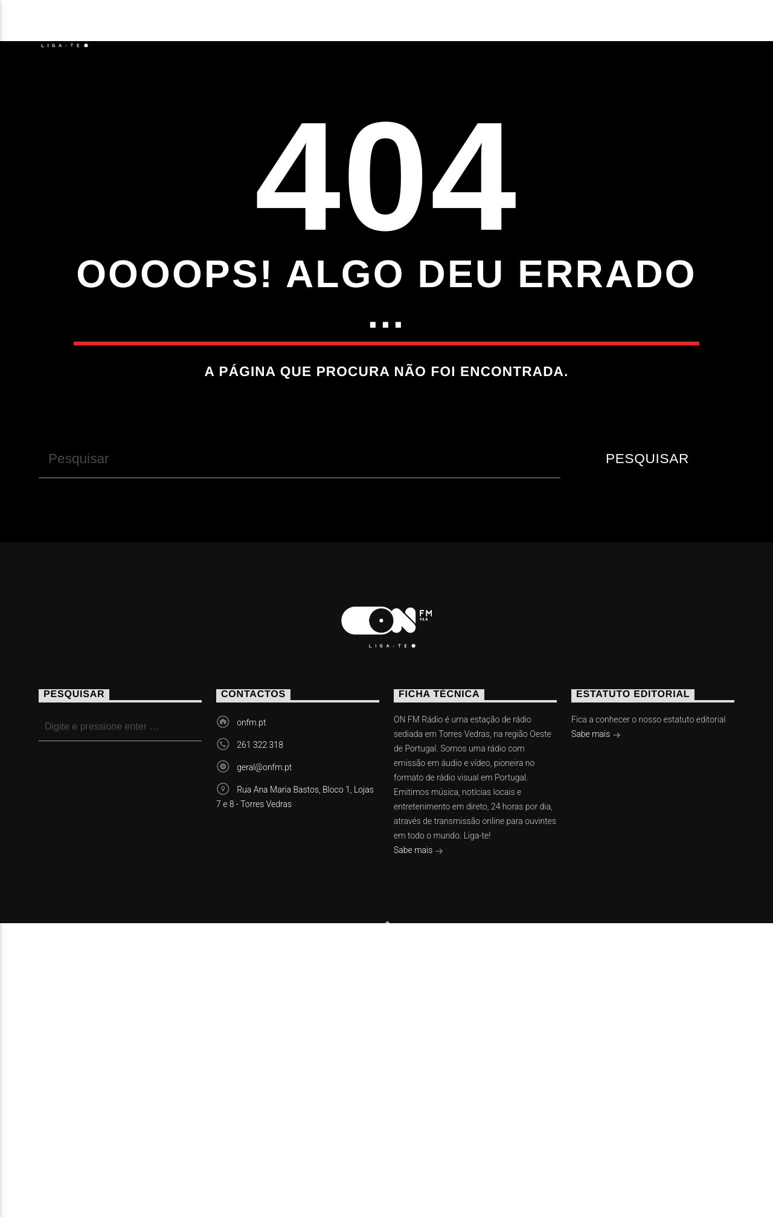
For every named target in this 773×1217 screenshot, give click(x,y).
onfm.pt (251, 936)
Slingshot (271, 1168)
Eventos (249, 27)
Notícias (163, 27)
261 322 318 (260, 959)
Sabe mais (418, 1065)
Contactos (550, 27)
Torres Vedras (433, 27)
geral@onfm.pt (264, 981)
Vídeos (330, 27)
